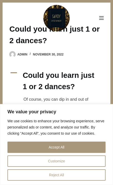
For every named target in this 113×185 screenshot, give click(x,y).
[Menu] (101, 18)
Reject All (56, 175)
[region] (56, 144)
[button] (56, 81)
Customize (56, 161)
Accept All (56, 147)
